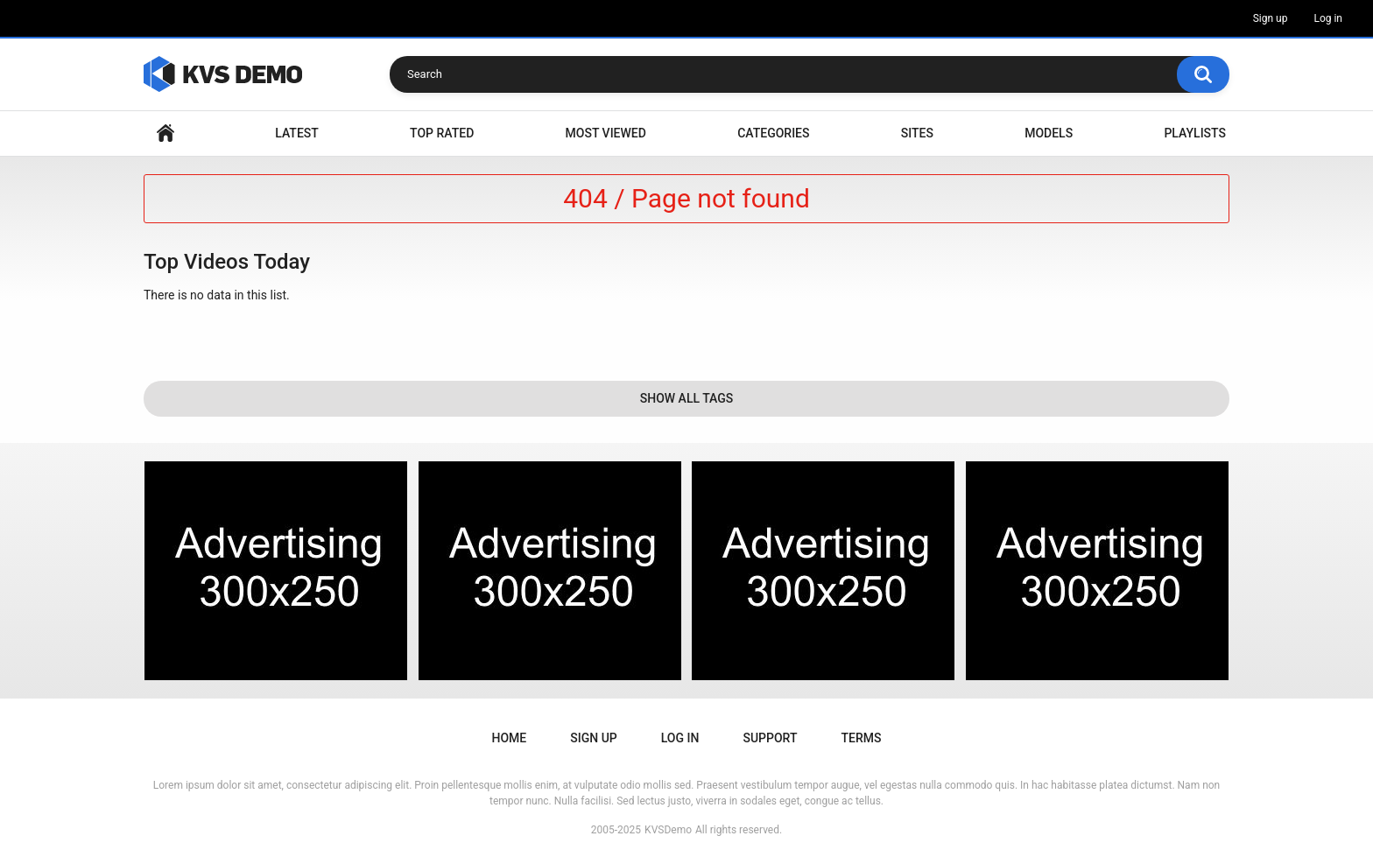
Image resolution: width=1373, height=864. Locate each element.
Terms (861, 738)
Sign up (1270, 18)
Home (165, 133)
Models (1048, 133)
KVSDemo (668, 830)
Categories (773, 133)
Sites (917, 133)
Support (770, 738)
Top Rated (442, 133)
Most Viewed (606, 133)
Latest (297, 133)
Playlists (1195, 133)
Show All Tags (687, 398)
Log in (1327, 18)
